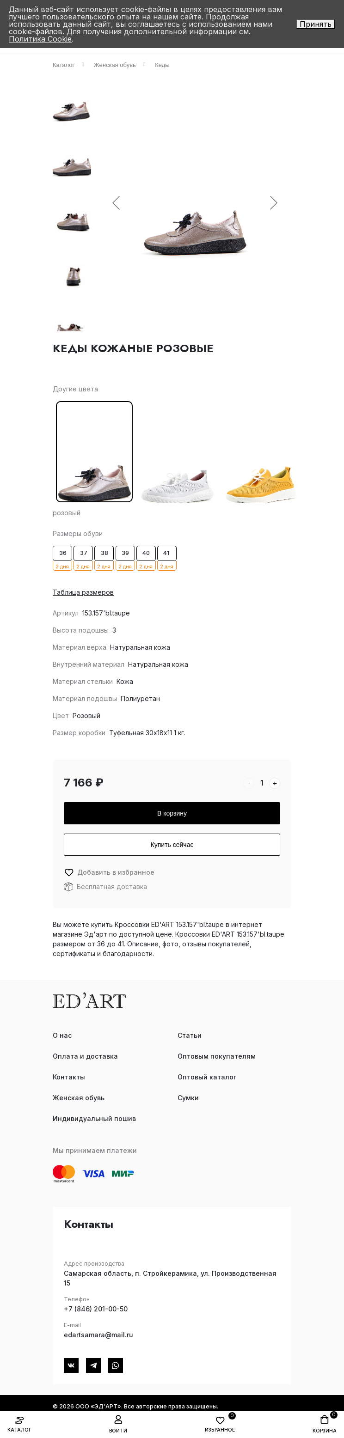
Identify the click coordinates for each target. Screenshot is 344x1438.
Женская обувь (78, 1098)
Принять (316, 24)
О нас (62, 1035)
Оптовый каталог (207, 1077)
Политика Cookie (40, 38)
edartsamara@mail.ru (98, 1335)
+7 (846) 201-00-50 (96, 1309)
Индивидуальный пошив (94, 1118)
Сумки (188, 1098)
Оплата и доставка (85, 1056)
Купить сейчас (172, 844)
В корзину (172, 813)
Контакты (69, 1077)
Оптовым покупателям (217, 1056)
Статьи (190, 1035)
